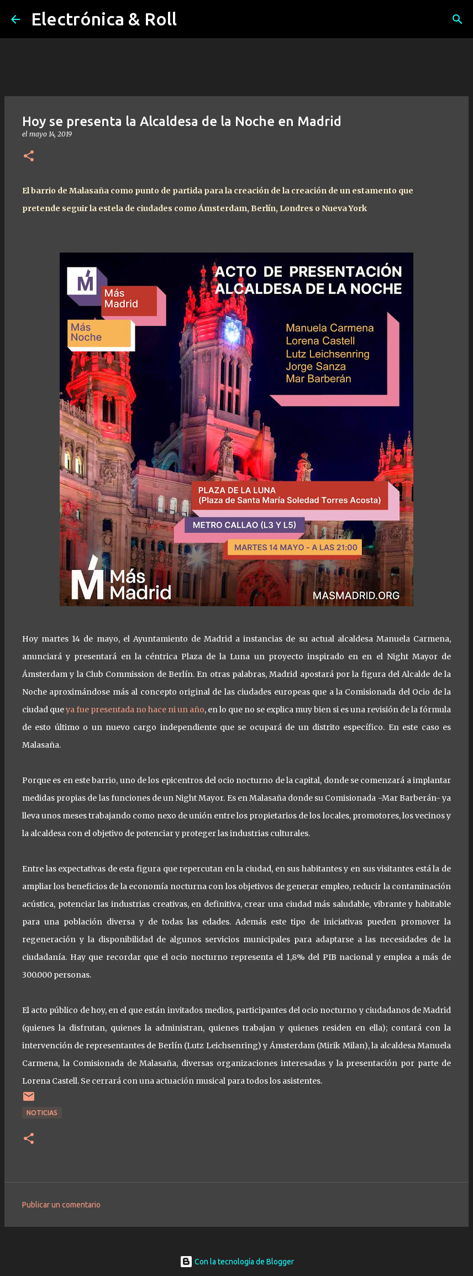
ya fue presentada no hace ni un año (135, 710)
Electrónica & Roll (104, 19)
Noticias (42, 1112)
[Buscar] (457, 19)
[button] (28, 156)
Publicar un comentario (61, 1204)
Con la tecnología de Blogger (237, 1261)
